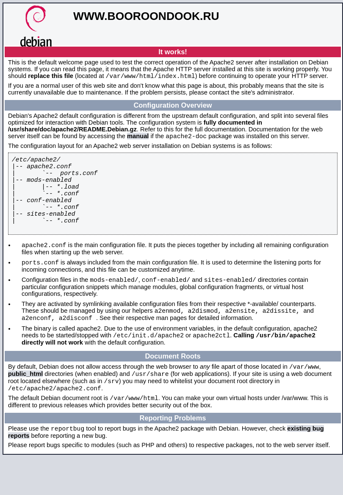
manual (138, 138)
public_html (25, 405)
